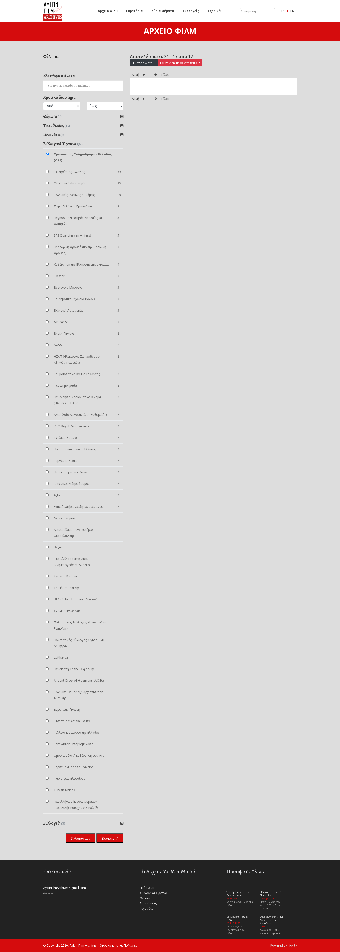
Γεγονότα (146, 908)
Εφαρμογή (109, 838)
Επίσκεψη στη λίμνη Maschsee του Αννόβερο (272, 920)
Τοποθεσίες (148, 903)
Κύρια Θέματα (163, 11)
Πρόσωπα (147, 888)
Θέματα (145, 898)
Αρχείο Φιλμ (108, 11)
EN (292, 11)
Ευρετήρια (134, 11)
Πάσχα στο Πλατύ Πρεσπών (270, 893)
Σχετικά (214, 11)
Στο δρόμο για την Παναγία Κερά (237, 893)
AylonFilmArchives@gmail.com (64, 888)
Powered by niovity (283, 945)
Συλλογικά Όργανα (153, 893)
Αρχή (135, 74)
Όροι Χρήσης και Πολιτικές (118, 945)
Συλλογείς (191, 11)
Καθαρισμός (80, 838)
